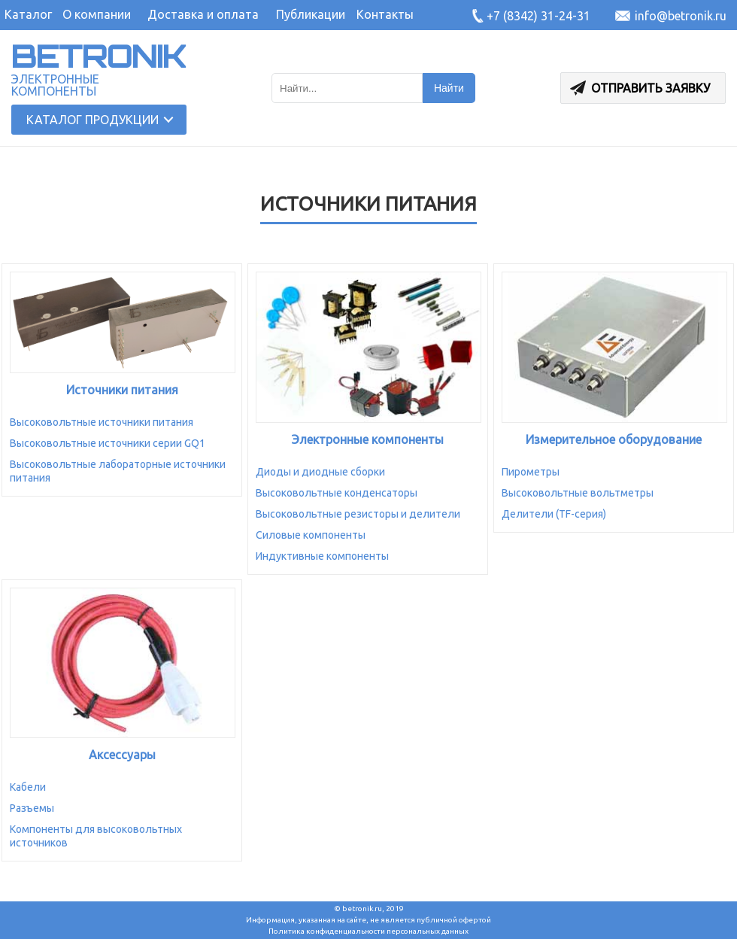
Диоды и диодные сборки (320, 472)
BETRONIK (99, 56)
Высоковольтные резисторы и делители (358, 514)
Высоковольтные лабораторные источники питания (118, 471)
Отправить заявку (640, 88)
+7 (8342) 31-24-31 (538, 16)
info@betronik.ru (680, 16)
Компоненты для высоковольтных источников (96, 836)
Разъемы (32, 808)
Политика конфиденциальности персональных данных (368, 931)
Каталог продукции (92, 119)
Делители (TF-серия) (554, 514)
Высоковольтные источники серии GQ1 (107, 443)
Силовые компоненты (310, 535)
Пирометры (531, 472)
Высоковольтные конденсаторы (336, 493)
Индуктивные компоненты (322, 556)
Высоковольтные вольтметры (578, 493)
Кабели (28, 787)
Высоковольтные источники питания (101, 422)
